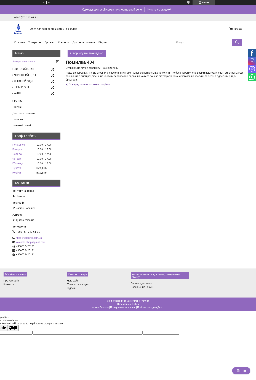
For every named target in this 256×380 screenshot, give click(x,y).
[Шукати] (237, 42)
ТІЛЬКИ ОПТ (21, 87)
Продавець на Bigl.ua (128, 304)
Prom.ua (145, 301)
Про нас (49, 42)
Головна (19, 42)
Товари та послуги (23, 61)
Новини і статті (21, 125)
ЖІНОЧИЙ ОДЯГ (24, 81)
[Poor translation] (13, 328)
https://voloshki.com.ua (29, 237)
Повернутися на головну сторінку (89, 84)
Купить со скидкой (159, 9)
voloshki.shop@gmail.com (30, 242)
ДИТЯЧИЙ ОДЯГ (24, 69)
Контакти (63, 42)
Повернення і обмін (142, 287)
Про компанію (12, 280)
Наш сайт (72, 280)
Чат (241, 370)
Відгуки (102, 42)
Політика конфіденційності (150, 307)
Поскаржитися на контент (123, 307)
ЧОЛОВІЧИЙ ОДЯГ (25, 75)
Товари (32, 42)
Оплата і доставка (141, 283)
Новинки (17, 119)
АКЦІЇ (17, 93)
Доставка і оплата (84, 42)
